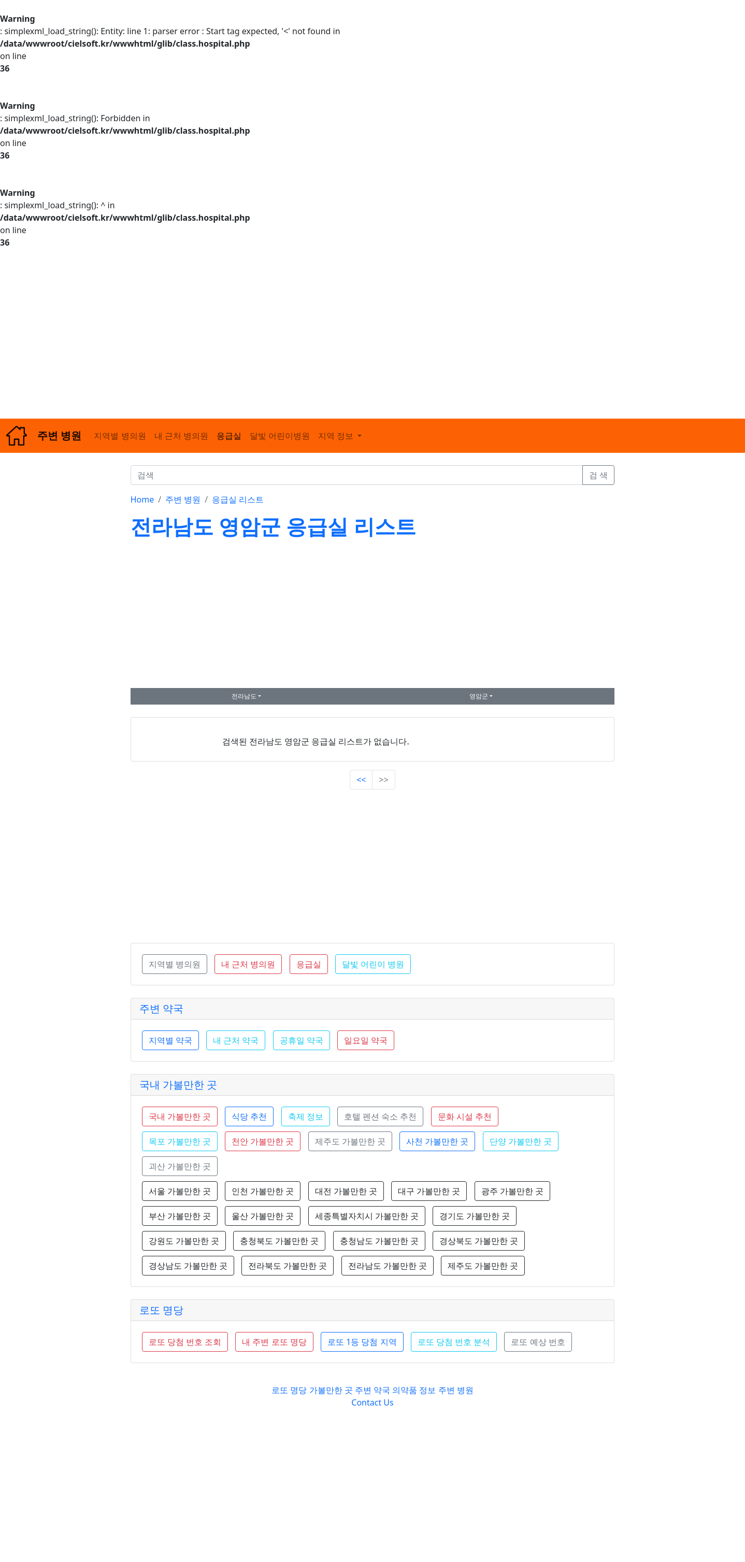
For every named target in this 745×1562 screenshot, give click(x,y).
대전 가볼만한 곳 (346, 1191)
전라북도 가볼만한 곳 (287, 1265)
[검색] (357, 475)
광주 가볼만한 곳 (512, 1191)
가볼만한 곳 (332, 1390)
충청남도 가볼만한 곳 (379, 1240)
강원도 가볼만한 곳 (184, 1240)
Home (142, 499)
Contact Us (372, 1402)
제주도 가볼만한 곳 (483, 1265)
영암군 (478, 696)
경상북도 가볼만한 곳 (478, 1240)
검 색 (598, 475)
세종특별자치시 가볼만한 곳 (367, 1216)
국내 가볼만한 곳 (178, 1085)
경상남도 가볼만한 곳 (188, 1265)
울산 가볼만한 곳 (263, 1216)
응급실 (229, 435)
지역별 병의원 (120, 435)
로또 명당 (161, 1310)
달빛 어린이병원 (280, 435)
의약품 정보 (414, 1390)
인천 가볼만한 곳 (263, 1191)
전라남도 (244, 696)
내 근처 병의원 (181, 435)
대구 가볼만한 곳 (429, 1191)
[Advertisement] (311, 333)
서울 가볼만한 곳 (180, 1191)
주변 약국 (161, 1008)
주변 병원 (182, 499)
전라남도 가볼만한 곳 (387, 1265)
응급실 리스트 (238, 499)
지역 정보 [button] (336, 435)
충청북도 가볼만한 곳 (279, 1240)
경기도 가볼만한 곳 (474, 1216)
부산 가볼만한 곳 (180, 1216)
